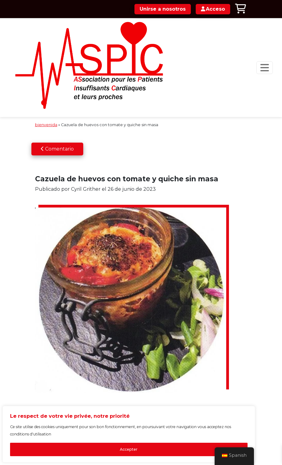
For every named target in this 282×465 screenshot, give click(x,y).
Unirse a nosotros (161, 9)
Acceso (201, 224)
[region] (79, 417)
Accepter (79, 439)
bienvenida (46, 93)
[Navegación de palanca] (242, 51)
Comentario (57, 116)
